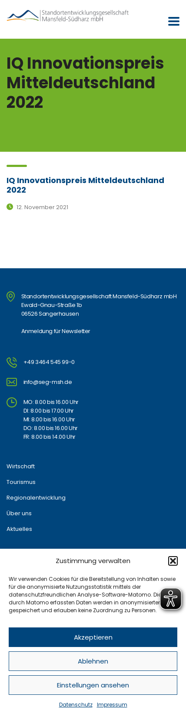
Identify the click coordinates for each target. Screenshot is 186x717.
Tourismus (21, 482)
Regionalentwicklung (36, 497)
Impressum (112, 704)
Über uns (19, 513)
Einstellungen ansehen (93, 685)
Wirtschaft (21, 466)
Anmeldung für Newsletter (55, 331)
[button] (173, 561)
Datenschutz (76, 704)
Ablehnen (93, 661)
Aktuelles (19, 529)
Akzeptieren (93, 637)
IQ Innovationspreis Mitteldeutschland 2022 (85, 185)
